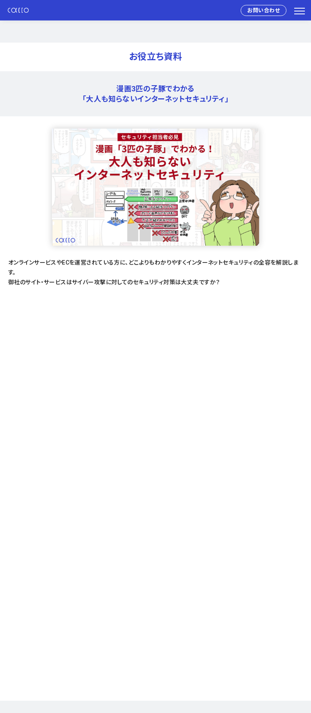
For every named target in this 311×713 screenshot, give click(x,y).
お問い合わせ (263, 10)
